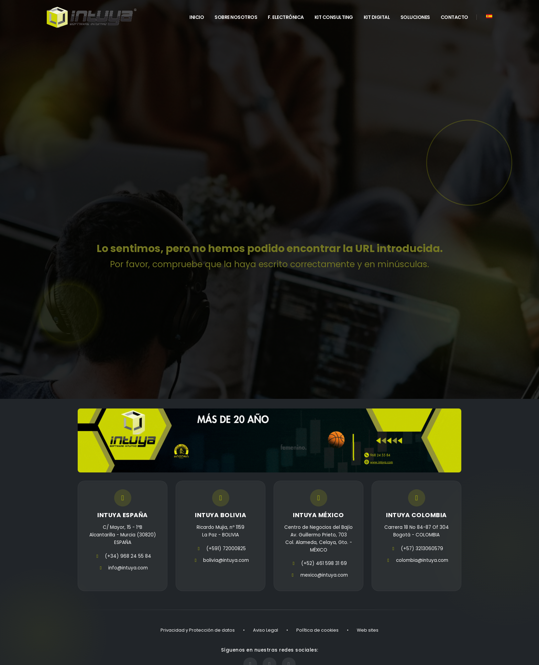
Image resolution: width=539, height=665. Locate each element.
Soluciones (415, 17)
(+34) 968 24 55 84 (128, 556)
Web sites (367, 630)
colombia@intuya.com (422, 560)
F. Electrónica (286, 17)
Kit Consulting (334, 17)
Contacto (454, 17)
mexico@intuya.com (324, 575)
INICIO (196, 17)
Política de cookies (317, 630)
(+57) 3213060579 (422, 548)
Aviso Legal (265, 630)
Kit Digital (377, 17)
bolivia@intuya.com (226, 560)
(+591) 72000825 (226, 548)
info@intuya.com (128, 568)
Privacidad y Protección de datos (198, 630)
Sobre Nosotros (235, 17)
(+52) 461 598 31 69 (324, 563)
